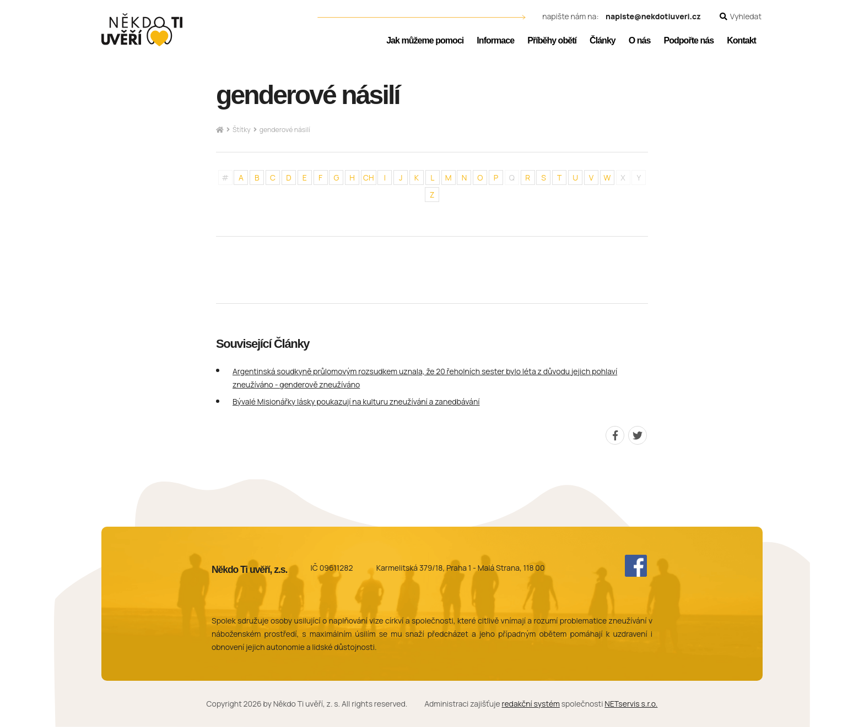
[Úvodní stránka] (141, 29)
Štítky (242, 129)
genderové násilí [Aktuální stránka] (285, 129)
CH (368, 177)
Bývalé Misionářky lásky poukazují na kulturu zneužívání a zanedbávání (356, 401)
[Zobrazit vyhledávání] (741, 17)
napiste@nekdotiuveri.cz (653, 16)
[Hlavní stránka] (220, 130)
